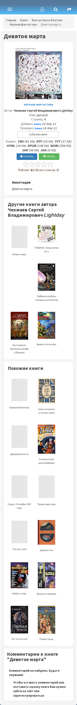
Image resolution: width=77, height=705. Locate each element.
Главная (11, 20)
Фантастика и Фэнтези (47, 20)
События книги (38, 134)
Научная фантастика (23, 24)
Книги (24, 20)
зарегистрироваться (28, 695)
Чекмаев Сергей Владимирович (43, 110)
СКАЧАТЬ (27, 156)
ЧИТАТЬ (49, 156)
